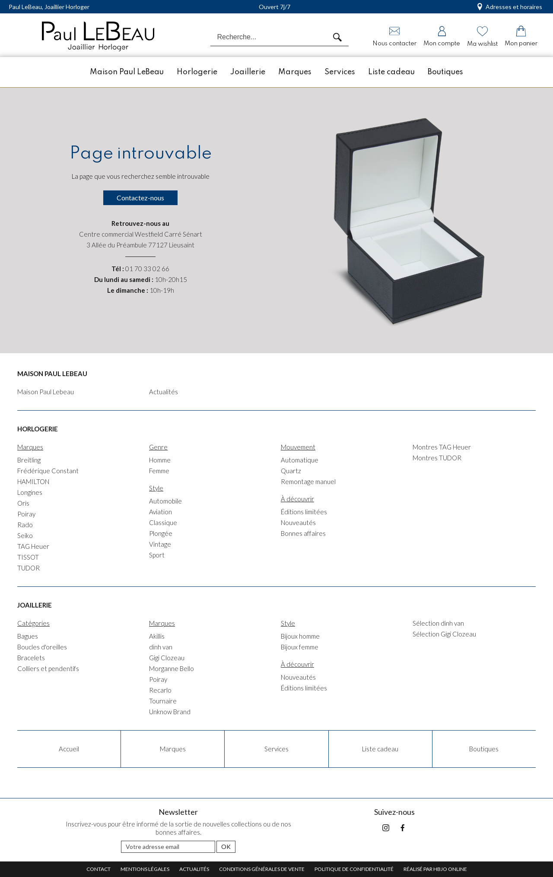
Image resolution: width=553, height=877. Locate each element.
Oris (23, 503)
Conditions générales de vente (262, 869)
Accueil (69, 749)
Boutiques (445, 72)
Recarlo (160, 690)
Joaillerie (247, 72)
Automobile (165, 501)
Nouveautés (298, 522)
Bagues (27, 636)
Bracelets (31, 658)
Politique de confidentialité (354, 869)
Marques (294, 72)
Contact (98, 869)
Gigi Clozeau (166, 658)
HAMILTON (33, 481)
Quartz (291, 471)
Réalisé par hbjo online (435, 869)
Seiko (25, 535)
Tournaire (163, 701)
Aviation (160, 512)
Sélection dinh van (438, 623)
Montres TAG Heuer (442, 447)
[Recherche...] (271, 37)
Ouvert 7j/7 (274, 6)
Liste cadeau (391, 72)
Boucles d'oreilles (42, 647)
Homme (160, 460)
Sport (157, 555)
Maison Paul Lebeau (45, 392)
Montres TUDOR (437, 458)
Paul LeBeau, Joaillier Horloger (49, 6)
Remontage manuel (308, 481)
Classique (163, 522)
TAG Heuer (33, 546)
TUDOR (28, 568)
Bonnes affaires (303, 533)
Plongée (160, 533)
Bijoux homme (300, 636)
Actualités (163, 392)
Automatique (299, 460)
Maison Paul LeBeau (127, 72)
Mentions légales (145, 869)
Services (339, 72)
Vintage (160, 544)
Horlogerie (197, 72)
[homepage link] (98, 37)
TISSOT (28, 557)
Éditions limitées (304, 512)
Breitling (29, 460)
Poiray (26, 514)
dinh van (160, 647)
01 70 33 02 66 (147, 268)
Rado (25, 525)
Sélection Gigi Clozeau (444, 634)
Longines (29, 492)
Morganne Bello (171, 668)
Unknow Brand (170, 712)
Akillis (157, 636)
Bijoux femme (299, 647)
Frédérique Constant (48, 471)
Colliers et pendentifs (48, 668)
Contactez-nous (140, 197)
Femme (159, 471)
